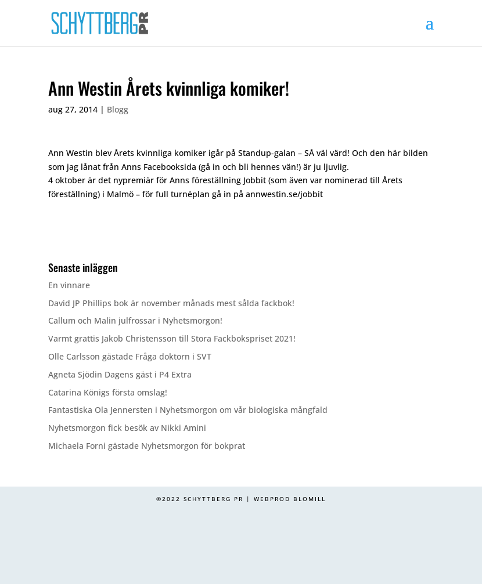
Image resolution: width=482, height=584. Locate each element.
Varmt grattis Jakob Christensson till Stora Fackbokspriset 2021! (172, 338)
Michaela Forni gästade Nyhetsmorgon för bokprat (146, 445)
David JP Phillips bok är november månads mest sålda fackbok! (171, 303)
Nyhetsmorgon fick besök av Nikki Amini (127, 427)
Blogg (117, 109)
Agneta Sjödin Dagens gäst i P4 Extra (120, 374)
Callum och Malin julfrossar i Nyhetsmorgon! (135, 320)
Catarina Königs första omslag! (107, 392)
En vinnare (69, 285)
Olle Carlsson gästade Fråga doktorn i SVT (129, 356)
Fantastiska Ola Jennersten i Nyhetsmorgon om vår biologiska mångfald (188, 409)
